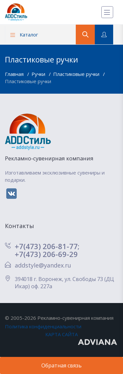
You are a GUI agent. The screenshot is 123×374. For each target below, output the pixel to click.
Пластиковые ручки (77, 74)
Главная (15, 74)
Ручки (39, 74)
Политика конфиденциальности (43, 326)
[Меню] (107, 12)
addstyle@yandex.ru (43, 265)
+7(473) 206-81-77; (47, 246)
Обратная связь (61, 365)
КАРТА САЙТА (61, 334)
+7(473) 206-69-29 (46, 254)
